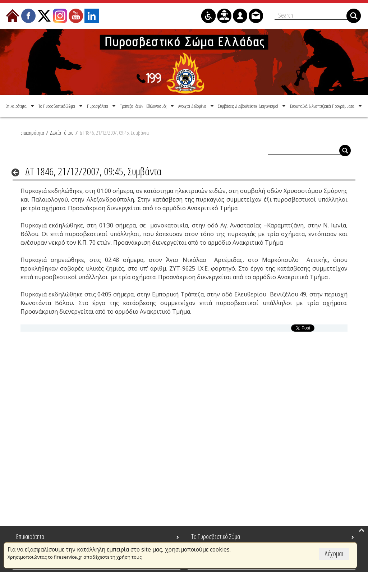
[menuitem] (20, 106)
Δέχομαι (334, 553)
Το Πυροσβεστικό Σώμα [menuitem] (215, 536)
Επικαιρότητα (32, 132)
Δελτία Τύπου (62, 132)
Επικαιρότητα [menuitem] (30, 536)
